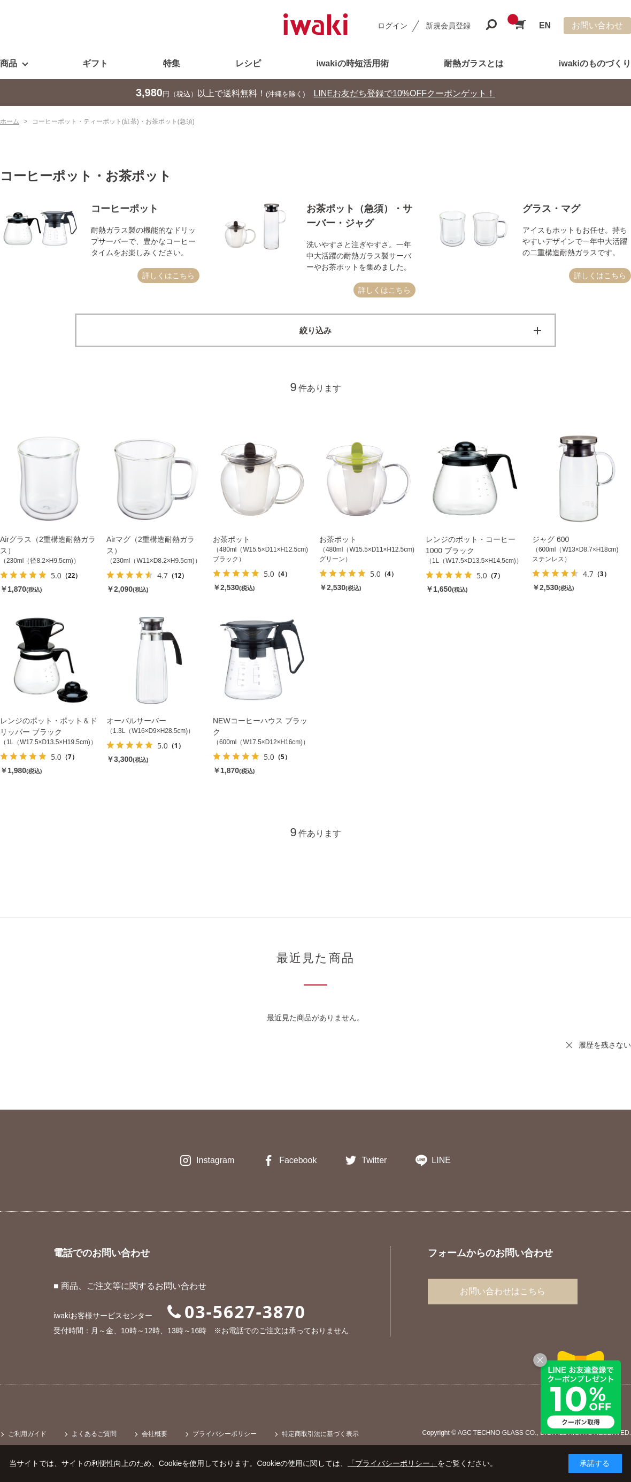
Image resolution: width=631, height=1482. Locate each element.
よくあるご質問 (94, 1434)
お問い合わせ (597, 25)
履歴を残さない (605, 1045)
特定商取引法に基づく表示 (320, 1434)
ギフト (95, 63)
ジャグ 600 (550, 539)
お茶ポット (231, 539)
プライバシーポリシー (225, 1434)
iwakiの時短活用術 (352, 63)
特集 (171, 63)
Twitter (374, 1160)
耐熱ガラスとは (474, 63)
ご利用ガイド (27, 1434)
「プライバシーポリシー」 (392, 1463)
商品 (8, 63)
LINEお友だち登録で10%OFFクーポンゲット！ (405, 93)
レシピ (248, 63)
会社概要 (154, 1434)
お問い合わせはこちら (502, 1291)
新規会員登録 (448, 25)
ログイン (392, 25)
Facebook (298, 1160)
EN (545, 25)
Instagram (215, 1160)
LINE (441, 1160)
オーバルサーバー (136, 720)
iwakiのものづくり (595, 63)
